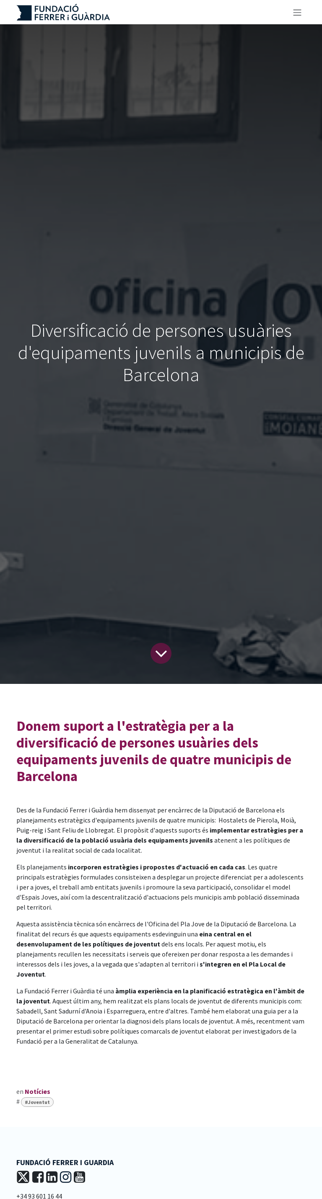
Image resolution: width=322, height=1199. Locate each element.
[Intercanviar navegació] (297, 12)
